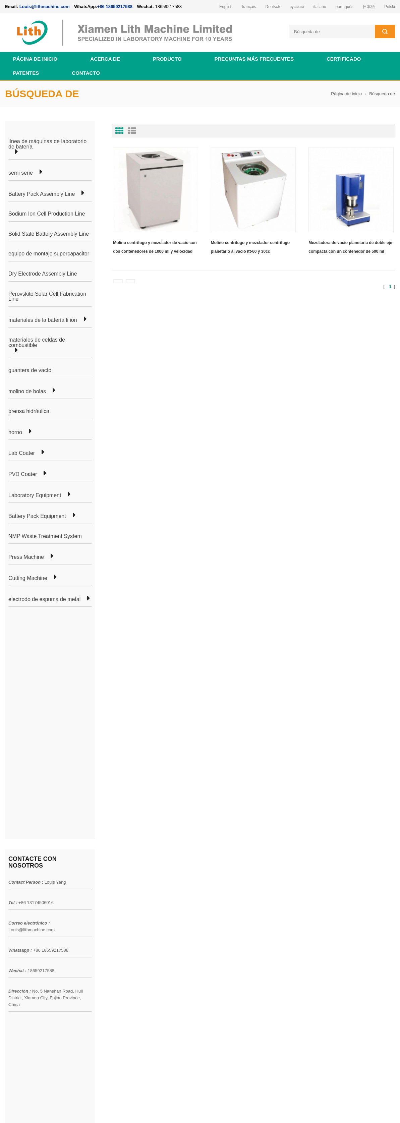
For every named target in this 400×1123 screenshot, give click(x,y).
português (344, 6)
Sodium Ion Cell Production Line (46, 214)
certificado (344, 59)
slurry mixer (382, 1109)
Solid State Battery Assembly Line (48, 234)
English (225, 6)
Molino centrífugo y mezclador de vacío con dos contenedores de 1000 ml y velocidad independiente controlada (154, 248)
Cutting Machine (27, 578)
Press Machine (26, 557)
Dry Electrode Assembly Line (42, 274)
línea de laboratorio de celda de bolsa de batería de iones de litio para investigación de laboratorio (239, 894)
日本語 (369, 6)
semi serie (20, 173)
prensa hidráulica (28, 411)
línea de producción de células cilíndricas (126, 896)
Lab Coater (21, 453)
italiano (319, 6)
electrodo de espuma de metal (44, 599)
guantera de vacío (29, 370)
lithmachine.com (154, 1109)
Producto (167, 59)
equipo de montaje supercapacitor (48, 253)
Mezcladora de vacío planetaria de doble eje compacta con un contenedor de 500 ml (350, 247)
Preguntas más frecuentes (253, 59)
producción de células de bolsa (115, 872)
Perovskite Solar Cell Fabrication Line (47, 296)
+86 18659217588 (114, 6)
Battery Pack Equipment (37, 516)
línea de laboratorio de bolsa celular (120, 884)
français (249, 6)
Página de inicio (35, 59)
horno (15, 432)
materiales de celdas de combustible (36, 342)
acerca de (105, 59)
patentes (26, 73)
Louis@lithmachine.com (31, 701)
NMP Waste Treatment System (45, 536)
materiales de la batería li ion (42, 320)
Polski (389, 6)
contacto (86, 73)
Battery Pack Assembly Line (41, 194)
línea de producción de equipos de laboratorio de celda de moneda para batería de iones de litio (239, 920)
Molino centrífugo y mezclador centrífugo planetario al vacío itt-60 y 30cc (250, 247)
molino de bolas (27, 391)
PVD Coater (22, 474)
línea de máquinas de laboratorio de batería (47, 144)
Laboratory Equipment (34, 495)
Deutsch (272, 6)
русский (297, 6)
